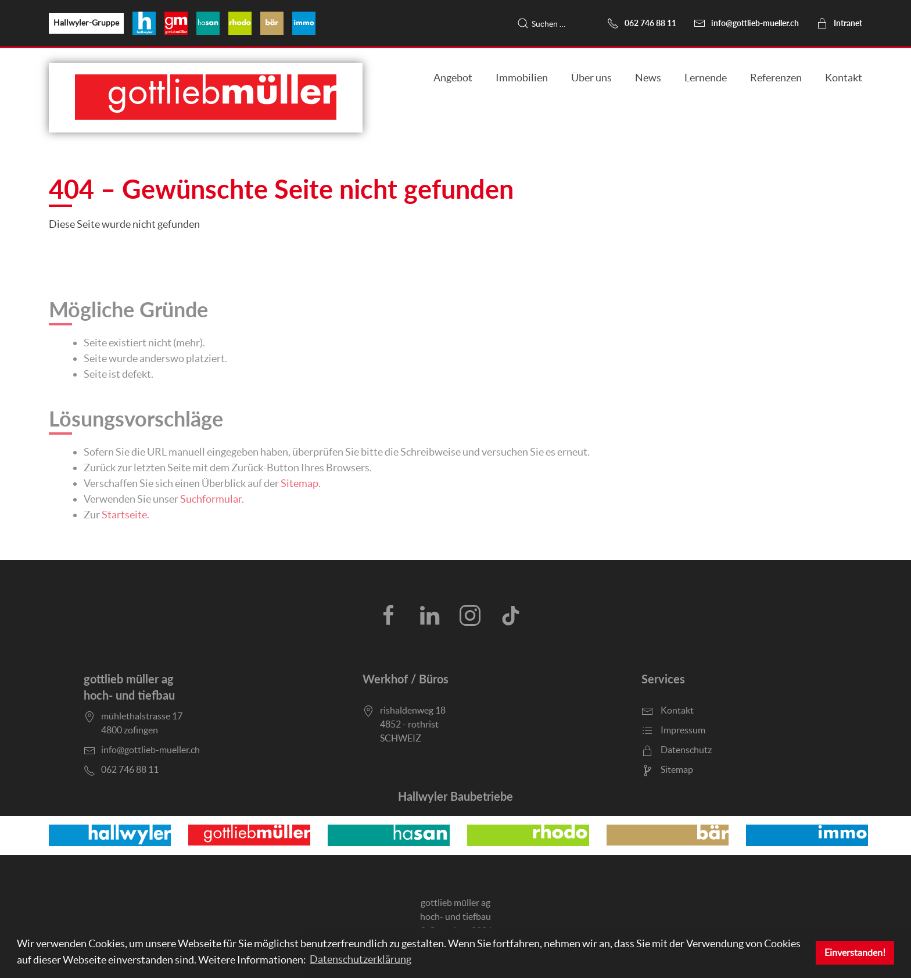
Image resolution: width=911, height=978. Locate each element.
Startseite (124, 514)
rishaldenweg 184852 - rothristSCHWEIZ (413, 724)
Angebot (452, 77)
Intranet (839, 23)
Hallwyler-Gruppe (86, 23)
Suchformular (211, 499)
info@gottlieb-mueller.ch (746, 23)
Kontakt (843, 77)
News (648, 77)
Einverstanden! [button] (854, 952)
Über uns (591, 77)
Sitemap (299, 483)
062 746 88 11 (641, 23)
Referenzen (776, 77)
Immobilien (522, 77)
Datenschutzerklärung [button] (360, 959)
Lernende (705, 77)
